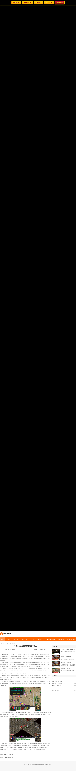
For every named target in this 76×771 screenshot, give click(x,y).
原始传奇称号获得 (55, 690)
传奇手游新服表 (51, 639)
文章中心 (9, 643)
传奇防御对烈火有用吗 (65, 668)
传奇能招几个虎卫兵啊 (56, 685)
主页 (2, 639)
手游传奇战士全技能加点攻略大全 (58, 683)
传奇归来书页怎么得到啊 (66, 662)
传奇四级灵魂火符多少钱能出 (57, 678)
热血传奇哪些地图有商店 (57, 681)
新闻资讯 (9, 639)
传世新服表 (61, 639)
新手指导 (16, 639)
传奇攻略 (32, 639)
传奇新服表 (41, 639)
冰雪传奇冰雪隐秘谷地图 (66, 656)
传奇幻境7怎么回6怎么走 (8, 754)
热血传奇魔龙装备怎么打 (57, 688)
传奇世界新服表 (71, 639)
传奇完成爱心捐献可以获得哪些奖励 (68, 649)
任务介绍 (24, 639)
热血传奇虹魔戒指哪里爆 (8, 757)
